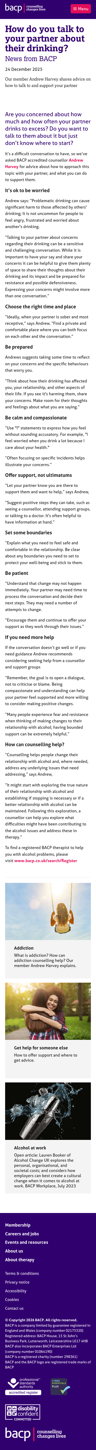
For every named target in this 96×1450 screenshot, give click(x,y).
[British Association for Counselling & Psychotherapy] (25, 9)
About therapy (19, 1259)
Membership (17, 1225)
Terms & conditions (22, 1273)
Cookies (12, 1299)
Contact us (14, 1308)
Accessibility (15, 1290)
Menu (80, 8)
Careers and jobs (22, 1233)
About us (14, 1251)
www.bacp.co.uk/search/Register (45, 860)
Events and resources (26, 1242)
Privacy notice (17, 1282)
